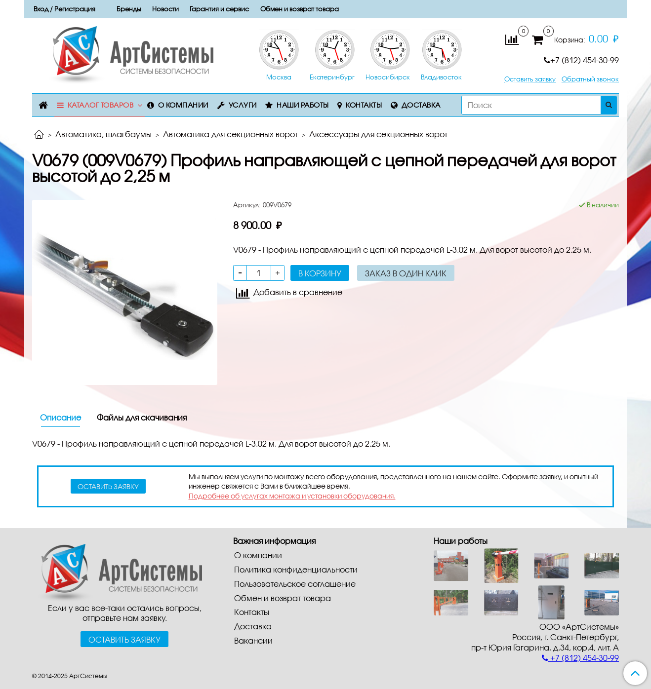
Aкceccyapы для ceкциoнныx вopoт (378, 134)
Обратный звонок (590, 79)
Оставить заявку (530, 79)
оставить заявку (108, 486)
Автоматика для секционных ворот (230, 134)
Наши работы (303, 105)
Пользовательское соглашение (295, 583)
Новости (165, 9)
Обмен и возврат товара (299, 9)
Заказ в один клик (406, 273)
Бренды (129, 9)
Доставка (421, 105)
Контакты (364, 105)
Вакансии (253, 640)
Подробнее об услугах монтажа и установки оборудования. (292, 496)
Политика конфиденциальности (296, 569)
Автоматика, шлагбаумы (103, 134)
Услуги (243, 105)
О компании (183, 105)
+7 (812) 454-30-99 (581, 60)
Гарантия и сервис (219, 9)
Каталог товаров (101, 105)
